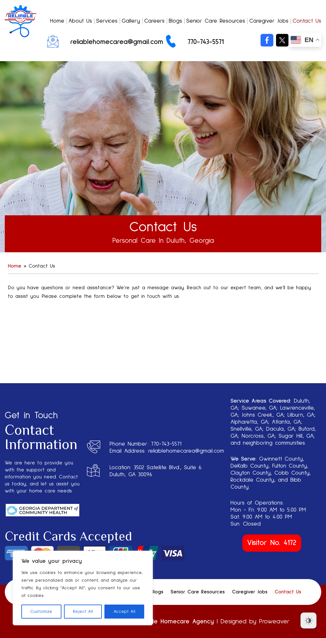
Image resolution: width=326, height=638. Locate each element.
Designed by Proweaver (255, 621)
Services (106, 21)
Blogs (175, 21)
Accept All (124, 611)
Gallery (131, 21)
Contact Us (307, 21)
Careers (154, 21)
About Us (80, 21)
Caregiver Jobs (268, 21)
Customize (41, 611)
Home (57, 21)
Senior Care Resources (215, 21)
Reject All (83, 611)
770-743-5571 (206, 42)
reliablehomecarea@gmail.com (116, 42)
